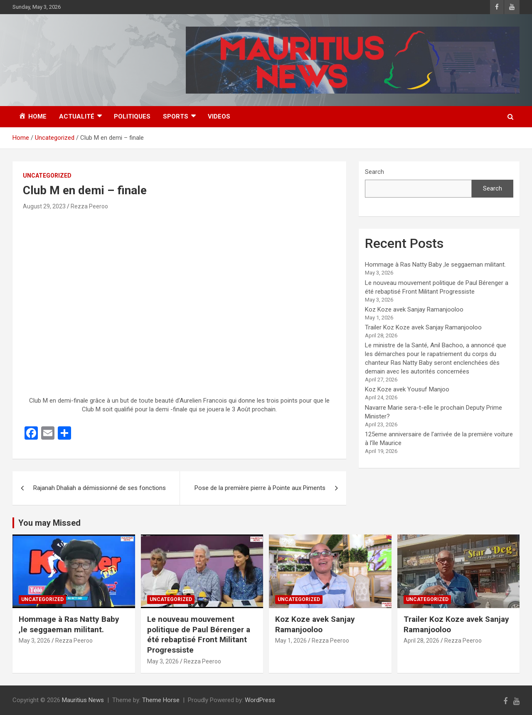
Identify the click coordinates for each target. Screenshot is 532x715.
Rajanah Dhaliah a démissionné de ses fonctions (99, 488)
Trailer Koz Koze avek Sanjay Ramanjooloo (423, 327)
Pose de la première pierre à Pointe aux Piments (260, 488)
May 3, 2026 (34, 640)
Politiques (132, 116)
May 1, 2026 (291, 640)
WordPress (260, 700)
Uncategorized (47, 175)
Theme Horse (161, 700)
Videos (219, 116)
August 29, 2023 (44, 206)
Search (374, 172)
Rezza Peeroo (89, 206)
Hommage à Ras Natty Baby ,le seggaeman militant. (435, 264)
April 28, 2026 (421, 640)
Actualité (76, 116)
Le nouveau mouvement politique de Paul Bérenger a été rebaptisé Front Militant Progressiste (198, 634)
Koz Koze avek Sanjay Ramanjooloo (414, 309)
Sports (175, 116)
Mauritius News (83, 700)
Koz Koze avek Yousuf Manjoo (407, 389)
